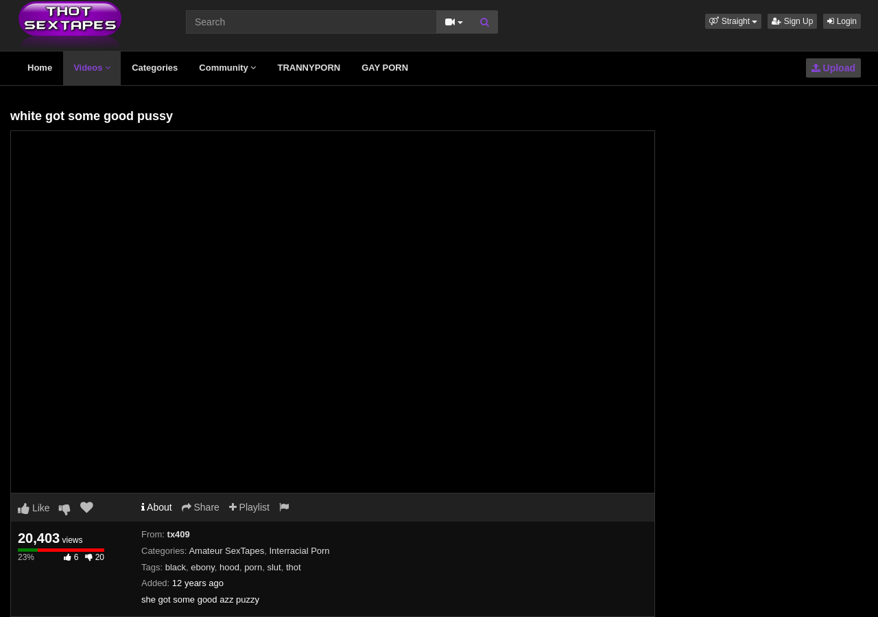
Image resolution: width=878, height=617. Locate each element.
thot (293, 567)
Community (227, 67)
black (175, 567)
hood (229, 567)
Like (34, 507)
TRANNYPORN (308, 67)
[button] (733, 21)
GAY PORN (384, 67)
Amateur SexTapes (226, 551)
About (156, 507)
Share (201, 507)
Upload (833, 67)
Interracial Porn (299, 551)
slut (274, 567)
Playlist (249, 507)
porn (253, 567)
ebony (202, 567)
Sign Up (792, 21)
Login (842, 21)
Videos (91, 67)
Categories (155, 67)
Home (39, 67)
